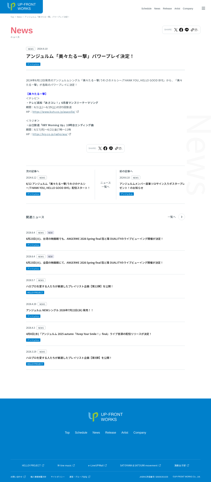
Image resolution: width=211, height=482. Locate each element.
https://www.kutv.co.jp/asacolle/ (53, 112)
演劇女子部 (181, 465)
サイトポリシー (58, 476)
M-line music (66, 465)
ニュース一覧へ (105, 185)
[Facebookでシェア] (181, 30)
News (157, 8)
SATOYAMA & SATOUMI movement (140, 465)
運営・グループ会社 (79, 476)
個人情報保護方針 (38, 476)
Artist (177, 8)
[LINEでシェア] (187, 30)
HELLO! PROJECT (33, 465)
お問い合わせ (18, 476)
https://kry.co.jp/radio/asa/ (49, 134)
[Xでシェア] (176, 29)
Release (167, 8)
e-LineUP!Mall (97, 465)
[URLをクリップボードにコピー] (194, 30)
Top (67, 432)
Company (188, 8)
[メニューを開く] (203, 8)
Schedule (146, 8)
